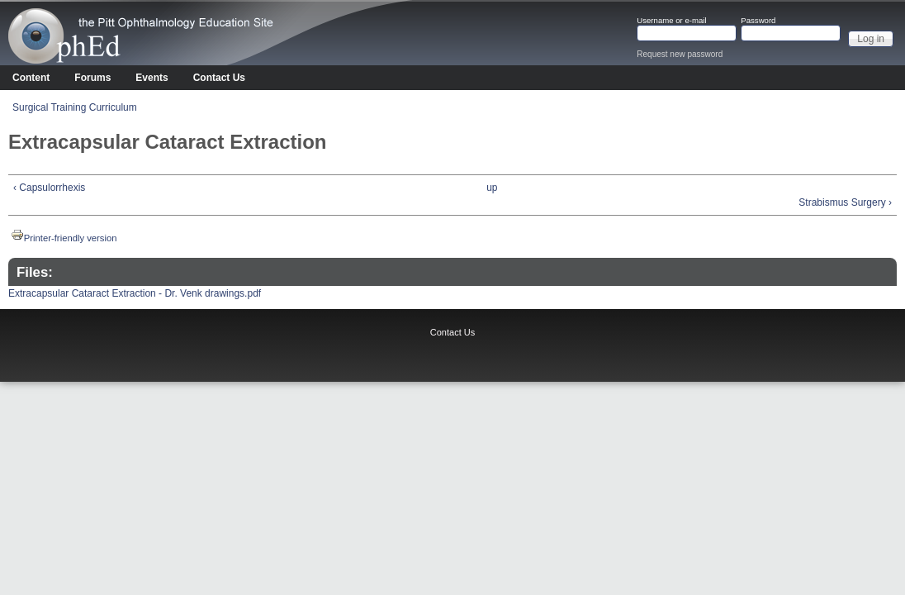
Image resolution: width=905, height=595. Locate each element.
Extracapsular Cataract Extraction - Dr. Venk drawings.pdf (134, 293)
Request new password (680, 54)
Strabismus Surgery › (845, 202)
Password (758, 21)
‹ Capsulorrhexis (49, 187)
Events (151, 77)
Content (31, 77)
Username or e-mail (671, 21)
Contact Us (219, 77)
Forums (92, 77)
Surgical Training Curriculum (74, 107)
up (491, 187)
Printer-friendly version (64, 238)
